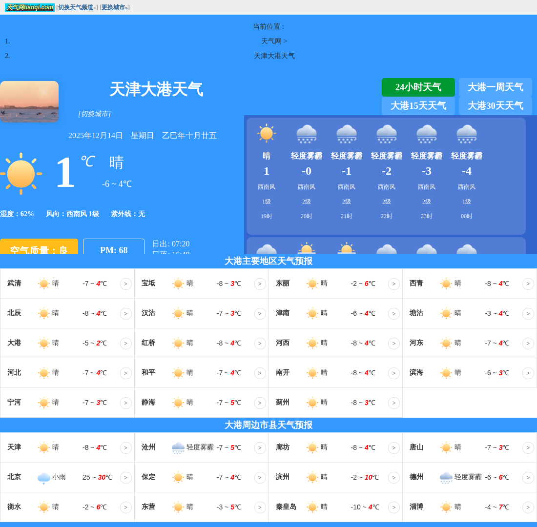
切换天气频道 (75, 7)
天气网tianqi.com (29, 7)
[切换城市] (94, 114)
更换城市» (115, 7)
